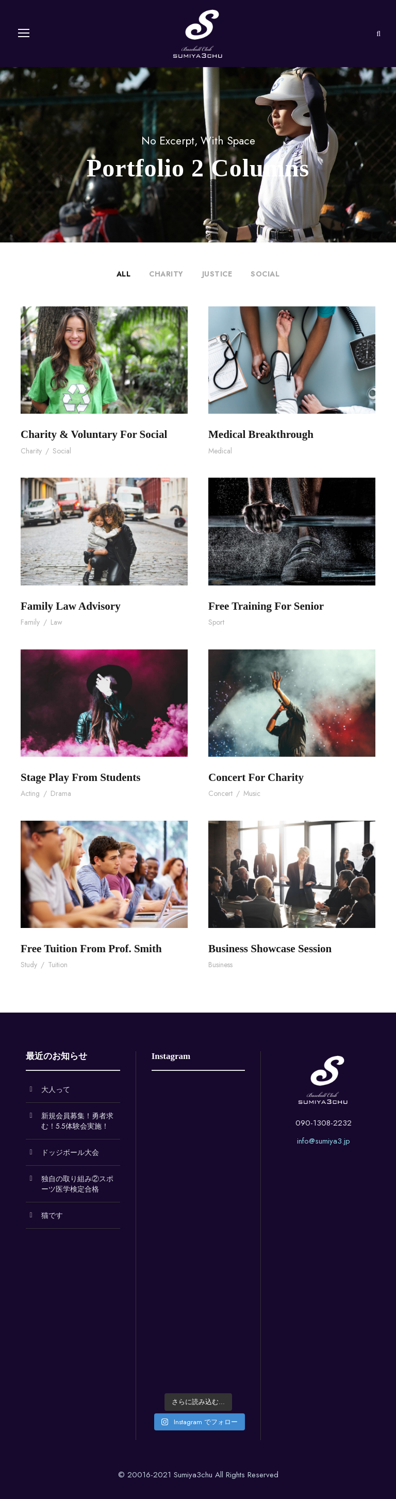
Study (29, 964)
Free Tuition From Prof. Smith (91, 948)
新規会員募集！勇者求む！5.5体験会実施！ (77, 1121)
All (124, 274)
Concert (220, 793)
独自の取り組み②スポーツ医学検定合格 (77, 1184)
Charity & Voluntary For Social (94, 434)
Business (220, 964)
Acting (30, 793)
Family (30, 622)
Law (56, 622)
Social (265, 274)
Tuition (58, 964)
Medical (220, 451)
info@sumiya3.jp (323, 1141)
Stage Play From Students (80, 777)
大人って (55, 1089)
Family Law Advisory (71, 606)
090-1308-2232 (323, 1123)
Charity (166, 274)
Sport (216, 622)
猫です (52, 1215)
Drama (61, 793)
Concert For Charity (256, 777)
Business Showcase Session (270, 948)
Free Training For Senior (266, 606)
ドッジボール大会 (70, 1152)
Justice (217, 274)
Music (251, 793)
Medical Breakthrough (261, 434)
